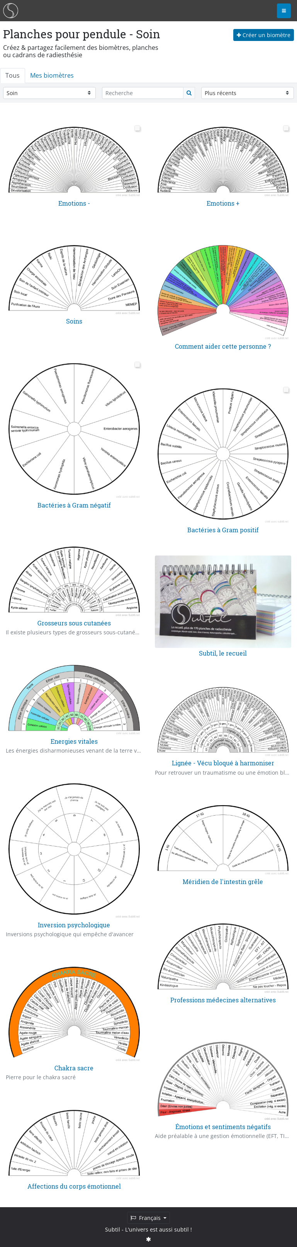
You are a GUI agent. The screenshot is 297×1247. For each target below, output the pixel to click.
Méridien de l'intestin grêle (223, 881)
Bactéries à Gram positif (223, 530)
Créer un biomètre (263, 35)
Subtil (112, 1229)
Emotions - (74, 203)
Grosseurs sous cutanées (74, 623)
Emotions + (223, 203)
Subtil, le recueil (223, 653)
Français (146, 1217)
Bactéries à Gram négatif (74, 505)
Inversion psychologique (74, 924)
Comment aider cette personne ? (223, 346)
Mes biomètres (52, 75)
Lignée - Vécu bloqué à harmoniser (223, 763)
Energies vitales (74, 741)
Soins (74, 321)
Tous (12, 75)
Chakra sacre (73, 1068)
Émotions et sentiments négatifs (223, 1126)
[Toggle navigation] (284, 10)
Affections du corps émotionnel (74, 1186)
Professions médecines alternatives (223, 1000)
